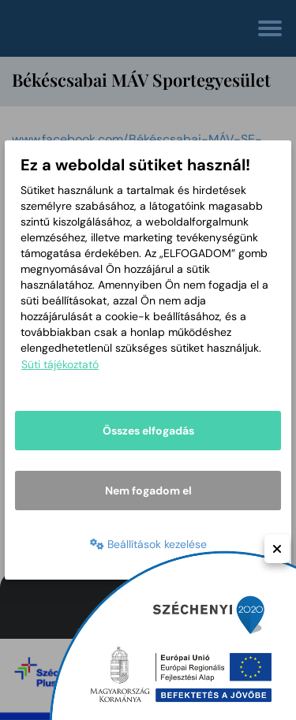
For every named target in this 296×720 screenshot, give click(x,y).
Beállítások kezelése (148, 544)
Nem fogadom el (148, 490)
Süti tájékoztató (60, 364)
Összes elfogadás (148, 430)
